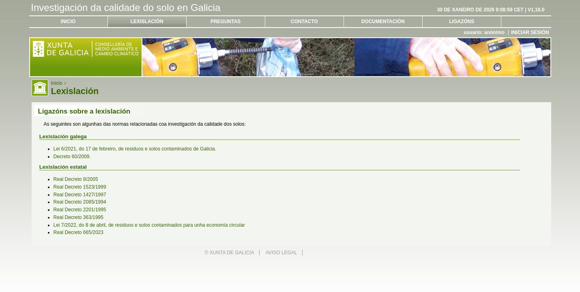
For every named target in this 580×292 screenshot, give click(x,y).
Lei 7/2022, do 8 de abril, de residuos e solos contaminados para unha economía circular (149, 225)
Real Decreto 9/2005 (76, 179)
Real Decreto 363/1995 (78, 217)
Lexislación (147, 21)
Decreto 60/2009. (72, 156)
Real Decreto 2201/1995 (80, 210)
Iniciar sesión (530, 32)
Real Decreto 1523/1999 (80, 187)
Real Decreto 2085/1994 (80, 202)
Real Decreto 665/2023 (78, 232)
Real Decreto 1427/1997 (80, 195)
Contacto (304, 21)
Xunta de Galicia (232, 253)
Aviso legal (281, 253)
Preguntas (226, 21)
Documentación (383, 21)
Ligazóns (461, 21)
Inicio (68, 21)
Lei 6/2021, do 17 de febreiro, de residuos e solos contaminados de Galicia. (135, 149)
